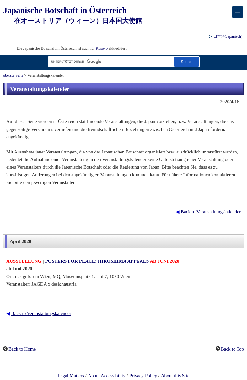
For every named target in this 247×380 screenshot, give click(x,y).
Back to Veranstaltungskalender (211, 211)
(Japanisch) (227, 36)
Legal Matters (71, 375)
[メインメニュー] (237, 12)
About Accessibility (107, 375)
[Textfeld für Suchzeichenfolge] (109, 61)
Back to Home (22, 348)
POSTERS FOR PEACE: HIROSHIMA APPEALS (97, 261)
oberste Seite (13, 75)
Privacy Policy (143, 375)
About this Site (175, 375)
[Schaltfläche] (186, 61)
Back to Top (232, 348)
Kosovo (102, 48)
